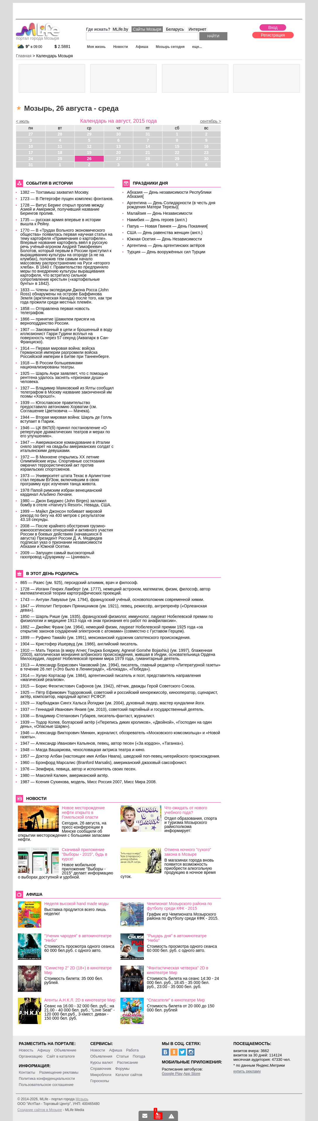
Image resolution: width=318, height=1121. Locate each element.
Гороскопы (99, 1081)
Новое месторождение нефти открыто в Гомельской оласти (83, 812)
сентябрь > (210, 121)
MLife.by (120, 29)
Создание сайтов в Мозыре (39, 1110)
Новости (120, 47)
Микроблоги (100, 1075)
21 (148, 152)
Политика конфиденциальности (47, 1078)
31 (148, 134)
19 (89, 152)
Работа (132, 1050)
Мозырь (81, 1099)
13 (118, 146)
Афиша (142, 47)
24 (30, 158)
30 (118, 134)
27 (30, 134)
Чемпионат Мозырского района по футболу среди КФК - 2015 (179, 906)
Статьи (122, 1056)
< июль (22, 121)
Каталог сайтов (128, 1075)
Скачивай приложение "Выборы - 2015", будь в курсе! (84, 854)
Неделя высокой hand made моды (76, 903)
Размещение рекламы (58, 1072)
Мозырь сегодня (170, 47)
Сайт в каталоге (60, 1056)
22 (177, 152)
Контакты (27, 1072)
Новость (26, 1050)
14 (148, 146)
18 (60, 152)
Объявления (101, 1056)
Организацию (30, 1056)
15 (177, 146)
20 (118, 152)
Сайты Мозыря (147, 29)
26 (89, 158)
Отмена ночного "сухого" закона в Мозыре (187, 852)
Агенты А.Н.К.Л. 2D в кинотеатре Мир (79, 1000)
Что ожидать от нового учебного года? (185, 810)
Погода (139, 1056)
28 (60, 134)
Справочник (100, 1068)
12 (89, 146)
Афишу (43, 1050)
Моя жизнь (96, 47)
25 (60, 158)
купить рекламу (247, 1071)
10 (30, 146)
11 (60, 146)
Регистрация (273, 35)
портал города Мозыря (38, 36)
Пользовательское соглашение (46, 1084)
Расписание (127, 1062)
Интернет (197, 29)
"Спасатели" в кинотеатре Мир (176, 1000)
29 (89, 134)
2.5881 (62, 46)
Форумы (122, 1068)
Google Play (172, 1073)
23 (206, 152)
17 (30, 152)
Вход (273, 27)
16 (206, 146)
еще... (197, 47)
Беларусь (175, 29)
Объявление (65, 1050)
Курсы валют (101, 1062)
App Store (191, 1073)
